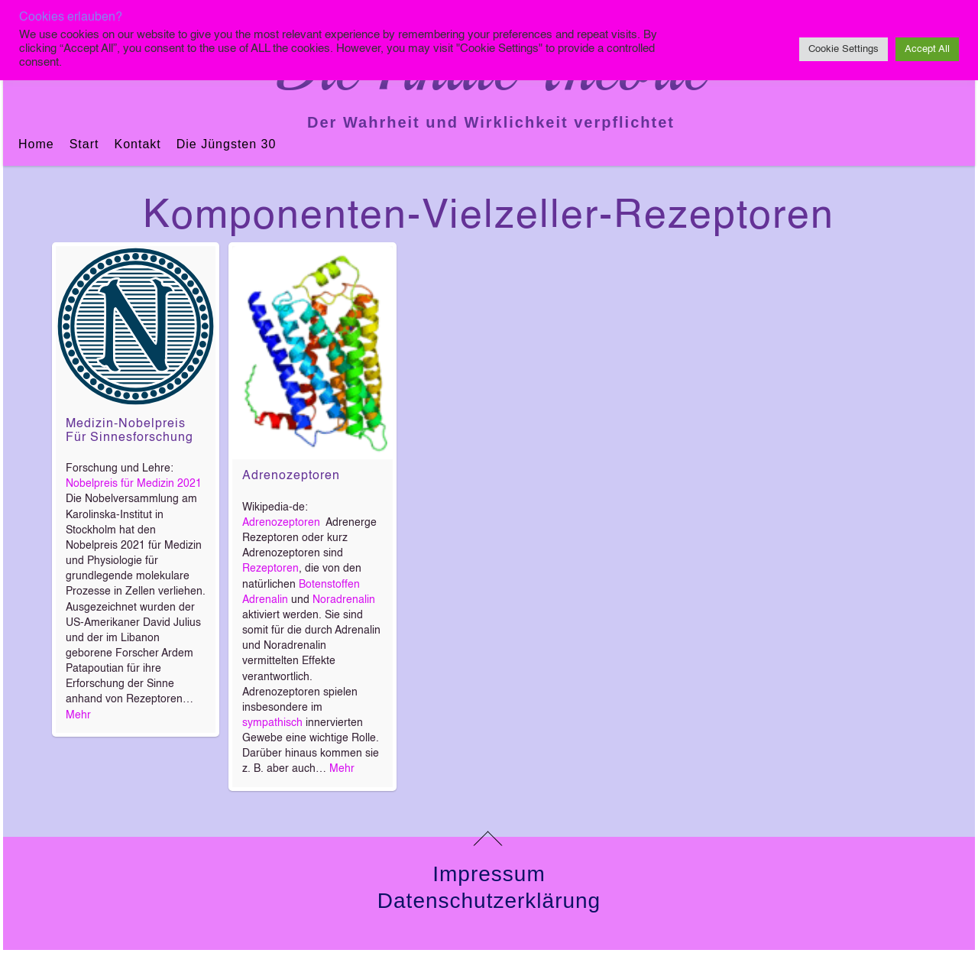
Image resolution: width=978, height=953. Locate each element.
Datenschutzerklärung (489, 900)
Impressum (488, 874)
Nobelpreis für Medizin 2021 (134, 483)
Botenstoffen (329, 584)
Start (84, 144)
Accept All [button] (927, 49)
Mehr (78, 715)
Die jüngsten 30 (226, 144)
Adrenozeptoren (291, 476)
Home (36, 144)
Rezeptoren (270, 568)
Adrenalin (265, 600)
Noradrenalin (344, 600)
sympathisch (272, 723)
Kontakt (137, 144)
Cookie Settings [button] (843, 49)
